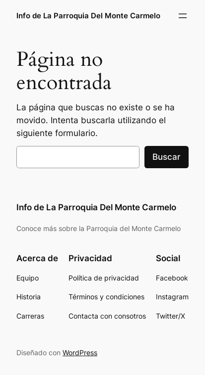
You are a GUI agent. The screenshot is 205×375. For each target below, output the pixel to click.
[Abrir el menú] (183, 16)
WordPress (80, 352)
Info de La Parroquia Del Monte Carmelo (88, 15)
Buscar (166, 157)
